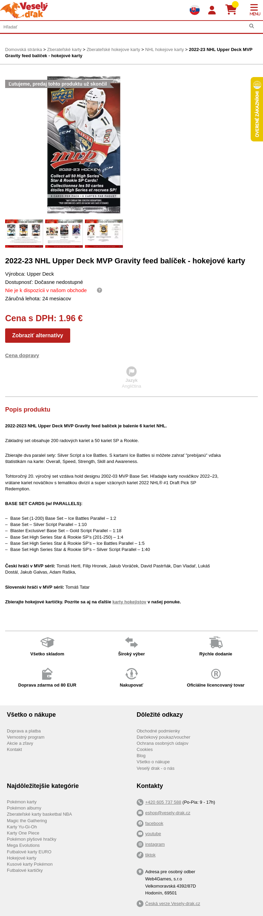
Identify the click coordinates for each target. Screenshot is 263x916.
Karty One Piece (23, 833)
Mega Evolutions (23, 845)
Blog (141, 755)
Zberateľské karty (64, 49)
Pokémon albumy (24, 808)
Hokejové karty (21, 858)
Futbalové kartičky (25, 870)
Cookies (145, 749)
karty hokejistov (129, 601)
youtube (153, 833)
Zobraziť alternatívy (37, 335)
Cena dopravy (22, 355)
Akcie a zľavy (20, 743)
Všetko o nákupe (153, 761)
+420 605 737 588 (163, 802)
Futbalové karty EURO (29, 851)
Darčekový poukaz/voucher (163, 737)
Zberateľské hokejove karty (113, 49)
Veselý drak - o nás (156, 768)
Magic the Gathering (27, 820)
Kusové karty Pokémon (30, 864)
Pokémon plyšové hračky (32, 839)
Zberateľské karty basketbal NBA (39, 814)
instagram (155, 844)
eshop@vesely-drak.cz (167, 812)
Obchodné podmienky (158, 730)
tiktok (150, 854)
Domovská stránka (23, 49)
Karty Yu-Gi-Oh (22, 826)
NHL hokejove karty (164, 49)
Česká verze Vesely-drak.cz (172, 903)
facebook (154, 823)
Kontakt (14, 749)
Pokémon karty (22, 801)
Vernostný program (26, 737)
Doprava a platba (24, 730)
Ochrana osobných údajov (162, 743)
